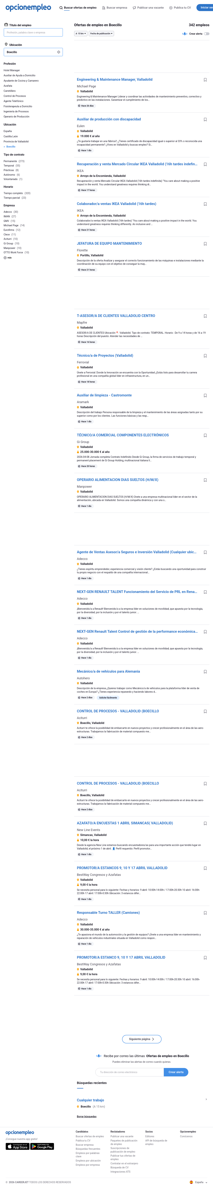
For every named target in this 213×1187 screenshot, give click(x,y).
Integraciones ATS (120, 1171)
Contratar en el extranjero (124, 1163)
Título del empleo (18, 25)
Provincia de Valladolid (16, 141)
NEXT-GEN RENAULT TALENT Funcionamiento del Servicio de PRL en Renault (138, 592)
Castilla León (11, 136)
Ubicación (13, 45)
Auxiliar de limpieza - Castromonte (104, 395)
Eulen (81, 126)
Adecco (82, 559)
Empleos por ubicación (88, 1160)
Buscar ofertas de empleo (90, 1136)
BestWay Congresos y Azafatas (99, 875)
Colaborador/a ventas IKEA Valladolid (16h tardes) (116, 204)
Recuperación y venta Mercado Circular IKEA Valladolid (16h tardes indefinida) (139, 164)
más (8, 257)
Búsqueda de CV (119, 1167)
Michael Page (86, 86)
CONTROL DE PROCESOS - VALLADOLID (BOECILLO (118, 711)
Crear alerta (176, 1072)
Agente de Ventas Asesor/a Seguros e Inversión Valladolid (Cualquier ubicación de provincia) (139, 552)
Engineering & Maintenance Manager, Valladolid (115, 79)
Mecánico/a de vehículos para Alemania (108, 671)
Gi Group (83, 442)
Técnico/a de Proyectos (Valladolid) (105, 355)
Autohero (83, 678)
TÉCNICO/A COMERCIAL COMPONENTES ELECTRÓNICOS (123, 435)
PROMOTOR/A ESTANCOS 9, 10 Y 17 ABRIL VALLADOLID (122, 868)
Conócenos (186, 1136)
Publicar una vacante (121, 1136)
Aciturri (82, 718)
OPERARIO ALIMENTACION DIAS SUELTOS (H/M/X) (117, 480)
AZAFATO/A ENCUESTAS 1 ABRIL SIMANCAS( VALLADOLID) (125, 823)
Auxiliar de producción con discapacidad (109, 119)
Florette (82, 250)
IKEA (80, 171)
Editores (149, 1136)
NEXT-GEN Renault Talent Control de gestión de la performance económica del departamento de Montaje (139, 631)
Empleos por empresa (88, 1164)
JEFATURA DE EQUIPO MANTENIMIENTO (109, 243)
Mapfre (82, 322)
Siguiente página (142, 1039)
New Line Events (88, 830)
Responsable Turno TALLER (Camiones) (108, 912)
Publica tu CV (180, 7)
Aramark (83, 402)
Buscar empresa (85, 1144)
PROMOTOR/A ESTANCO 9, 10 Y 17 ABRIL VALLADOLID (121, 957)
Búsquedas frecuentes (88, 1148)
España (8, 131)
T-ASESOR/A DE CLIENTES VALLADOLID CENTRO (116, 316)
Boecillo (11, 146)
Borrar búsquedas (87, 1116)
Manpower (84, 486)
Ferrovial (83, 362)
